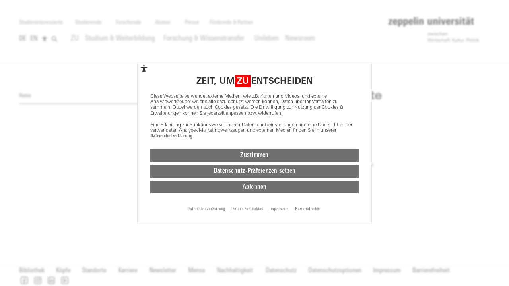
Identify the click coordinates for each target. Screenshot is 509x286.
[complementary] (144, 68)
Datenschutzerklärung (171, 136)
